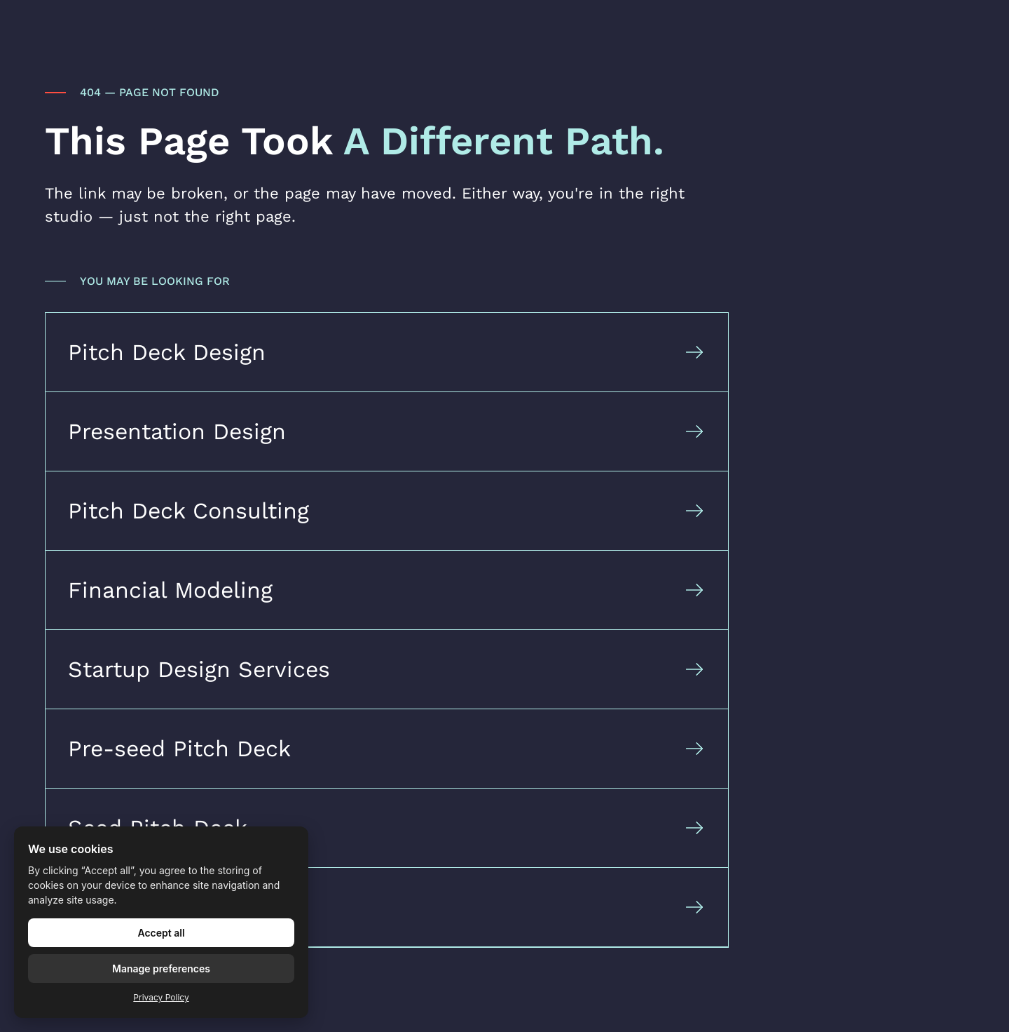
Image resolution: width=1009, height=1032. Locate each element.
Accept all (160, 933)
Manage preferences (161, 968)
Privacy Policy (160, 997)
